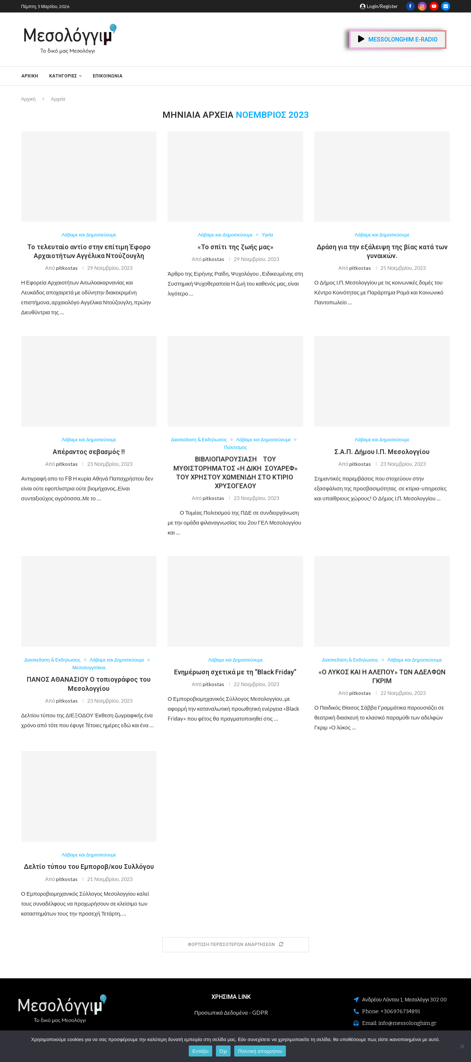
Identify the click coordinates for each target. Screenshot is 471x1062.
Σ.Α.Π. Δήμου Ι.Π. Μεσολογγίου (382, 452)
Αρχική (29, 76)
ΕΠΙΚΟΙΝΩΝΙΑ (107, 76)
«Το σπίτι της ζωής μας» (235, 247)
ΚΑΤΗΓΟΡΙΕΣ (63, 76)
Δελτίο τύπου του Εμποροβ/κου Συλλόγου (89, 867)
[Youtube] (434, 6)
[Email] (445, 6)
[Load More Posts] (235, 944)
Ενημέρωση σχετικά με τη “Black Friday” (235, 672)
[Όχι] (462, 1046)
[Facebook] (410, 6)
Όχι (223, 1051)
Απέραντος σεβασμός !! (89, 452)
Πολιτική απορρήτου (260, 1051)
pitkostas (67, 268)
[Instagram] (422, 6)
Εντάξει (200, 1051)
